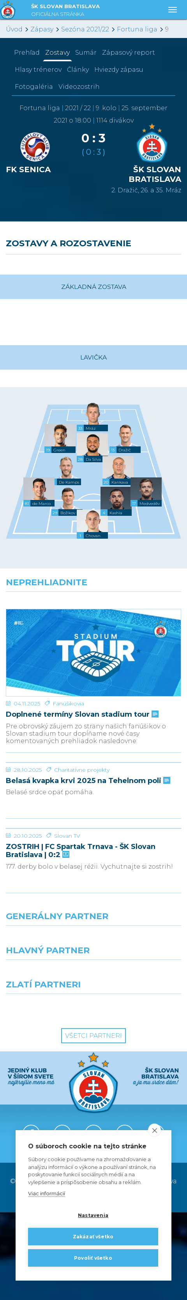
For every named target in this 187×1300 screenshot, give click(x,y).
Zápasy (41, 29)
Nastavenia (93, 1215)
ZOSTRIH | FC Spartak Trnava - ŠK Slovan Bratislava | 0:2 (80, 938)
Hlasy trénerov (38, 69)
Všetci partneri (93, 1123)
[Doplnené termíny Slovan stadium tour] (93, 638)
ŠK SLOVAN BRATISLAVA (65, 11)
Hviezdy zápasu (118, 69)
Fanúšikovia (68, 674)
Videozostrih (79, 86)
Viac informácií (46, 1194)
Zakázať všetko (93, 1236)
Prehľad (27, 52)
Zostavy (57, 52)
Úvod (14, 29)
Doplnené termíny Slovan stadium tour (81, 686)
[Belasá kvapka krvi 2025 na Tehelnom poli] (93, 762)
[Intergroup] (47, 1095)
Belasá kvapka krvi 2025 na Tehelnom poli (87, 810)
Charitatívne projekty (81, 799)
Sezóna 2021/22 (85, 29)
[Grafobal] (47, 1061)
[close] (154, 1130)
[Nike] (93, 1027)
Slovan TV (67, 923)
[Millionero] (140, 1061)
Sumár (86, 52)
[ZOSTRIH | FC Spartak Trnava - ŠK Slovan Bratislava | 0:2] (93, 886)
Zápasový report (128, 52)
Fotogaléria (34, 86)
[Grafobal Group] (140, 1095)
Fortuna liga (137, 29)
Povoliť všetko (93, 1258)
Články (78, 69)
